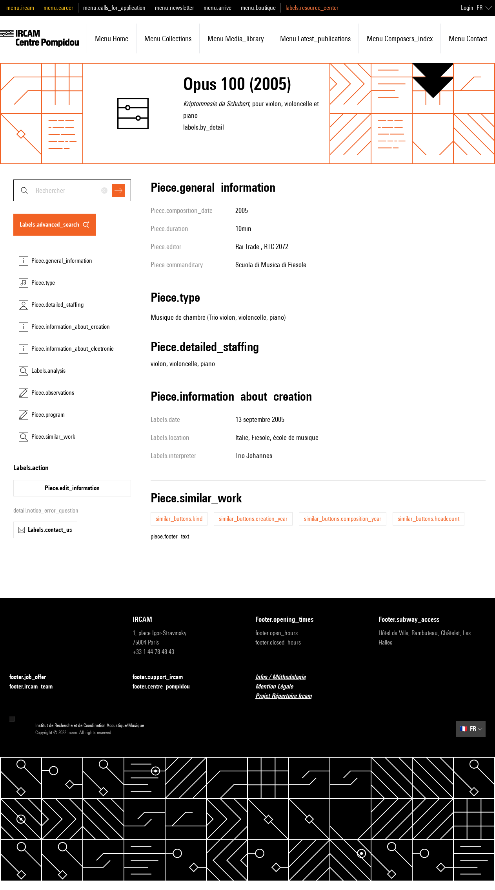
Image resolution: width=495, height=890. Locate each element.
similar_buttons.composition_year (342, 518)
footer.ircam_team (35, 687)
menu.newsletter (174, 7)
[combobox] (72, 190)
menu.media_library (235, 38)
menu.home (111, 38)
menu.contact (468, 38)
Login (467, 7)
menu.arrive (217, 7)
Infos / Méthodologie (285, 677)
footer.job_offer (32, 677)
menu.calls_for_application (114, 7)
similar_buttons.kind (179, 518)
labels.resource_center (312, 7)
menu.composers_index (400, 38)
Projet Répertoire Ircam (288, 696)
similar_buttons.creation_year (253, 518)
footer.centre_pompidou (166, 687)
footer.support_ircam (162, 677)
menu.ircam (20, 7)
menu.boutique (258, 7)
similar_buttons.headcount (428, 518)
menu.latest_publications (315, 38)
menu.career (58, 7)
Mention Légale (278, 687)
